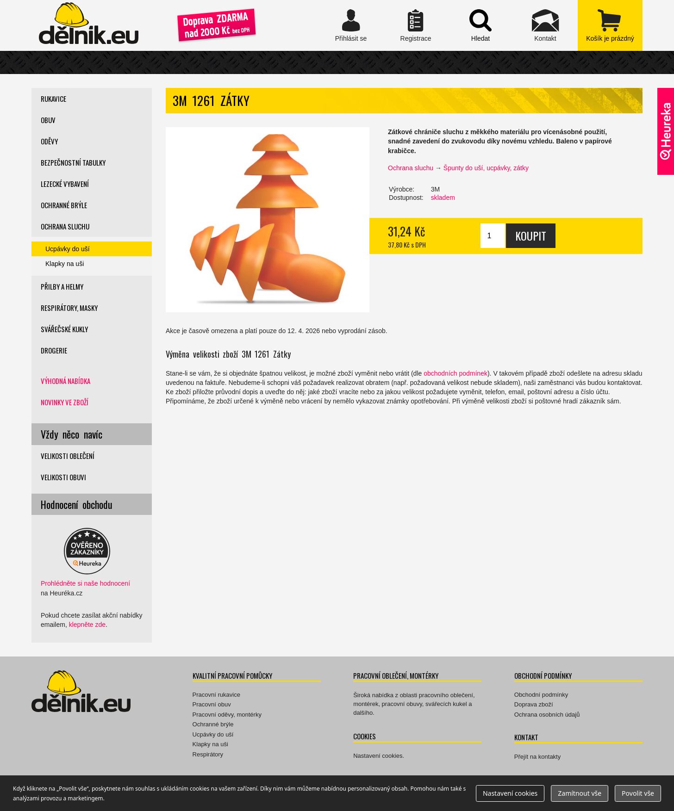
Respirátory (208, 754)
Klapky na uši (64, 263)
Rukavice (53, 98)
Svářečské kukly (64, 329)
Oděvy (49, 141)
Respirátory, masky (69, 308)
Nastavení (510, 793)
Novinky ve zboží (64, 402)
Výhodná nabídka (65, 381)
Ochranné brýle (64, 205)
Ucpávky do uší (67, 249)
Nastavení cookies (377, 755)
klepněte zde (87, 624)
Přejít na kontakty (537, 756)
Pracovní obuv (212, 704)
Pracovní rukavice (216, 694)
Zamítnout (579, 793)
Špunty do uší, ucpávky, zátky (486, 168)
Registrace (415, 25)
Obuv (48, 120)
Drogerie (54, 350)
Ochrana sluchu (410, 168)
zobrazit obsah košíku (610, 25)
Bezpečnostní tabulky (73, 162)
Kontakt (545, 25)
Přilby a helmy (62, 286)
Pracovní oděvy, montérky (227, 714)
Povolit (638, 793)
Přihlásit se (350, 25)
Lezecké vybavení (65, 184)
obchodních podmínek (455, 373)
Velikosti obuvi (63, 477)
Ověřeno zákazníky (665, 131)
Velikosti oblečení (67, 456)
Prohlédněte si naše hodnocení (85, 583)
